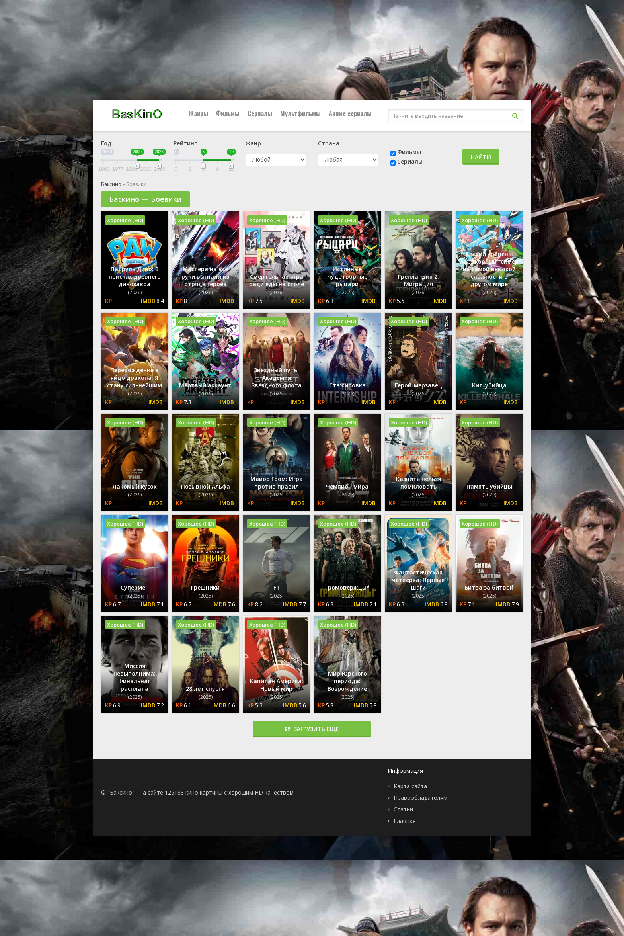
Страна (328, 143)
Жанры (198, 113)
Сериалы (260, 113)
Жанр (253, 143)
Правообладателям (420, 797)
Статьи (403, 809)
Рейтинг (185, 143)
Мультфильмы (300, 113)
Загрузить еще (312, 729)
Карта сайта (410, 786)
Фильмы (228, 113)
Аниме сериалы (350, 113)
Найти (481, 157)
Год (106, 143)
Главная (405, 821)
